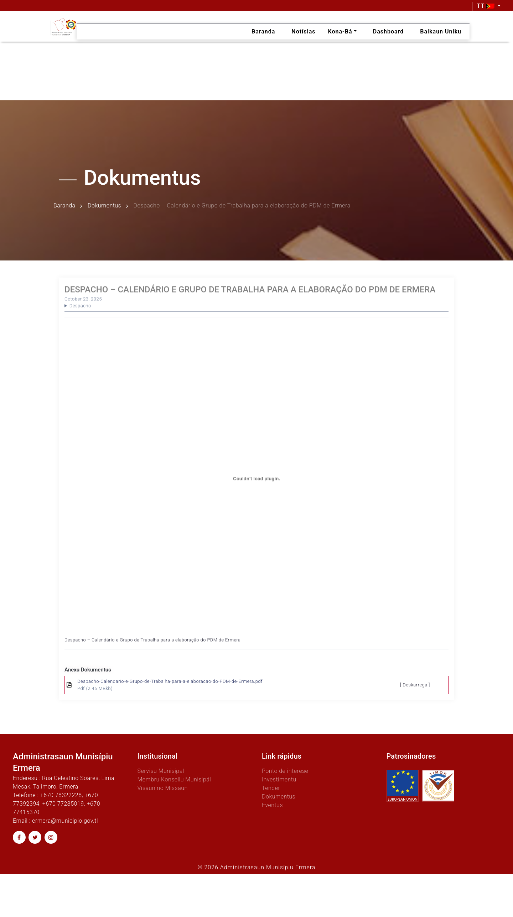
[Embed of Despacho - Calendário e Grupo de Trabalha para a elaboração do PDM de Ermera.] (256, 488)
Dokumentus (104, 205)
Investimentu (279, 779)
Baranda (64, 205)
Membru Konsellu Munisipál (174, 779)
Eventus (272, 805)
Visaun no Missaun (163, 788)
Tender (271, 788)
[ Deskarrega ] (415, 684)
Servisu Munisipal (161, 771)
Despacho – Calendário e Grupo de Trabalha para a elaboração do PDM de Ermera (152, 649)
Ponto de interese (285, 771)
